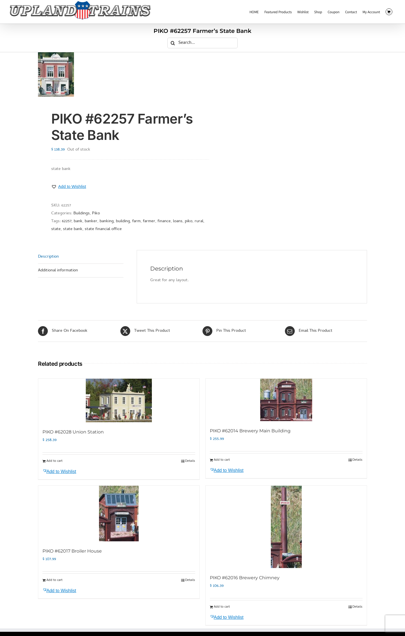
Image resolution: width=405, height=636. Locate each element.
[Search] (172, 43)
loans (178, 221)
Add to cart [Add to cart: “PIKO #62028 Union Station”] (54, 461)
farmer (149, 221)
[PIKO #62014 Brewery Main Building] (286, 400)
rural (199, 221)
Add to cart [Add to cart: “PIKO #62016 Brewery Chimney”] (222, 607)
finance (164, 221)
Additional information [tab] (58, 270)
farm (136, 221)
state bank (72, 229)
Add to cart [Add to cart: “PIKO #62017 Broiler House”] (54, 580)
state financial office (103, 229)
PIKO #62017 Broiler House (72, 551)
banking (107, 221)
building (123, 221)
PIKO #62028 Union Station (73, 432)
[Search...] (202, 43)
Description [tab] (48, 256)
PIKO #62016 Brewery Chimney (245, 577)
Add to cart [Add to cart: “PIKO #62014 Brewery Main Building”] (222, 460)
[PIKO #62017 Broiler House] (118, 513)
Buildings (81, 213)
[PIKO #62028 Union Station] (118, 400)
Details (190, 461)
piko (188, 221)
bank (78, 221)
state (56, 229)
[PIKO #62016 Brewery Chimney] (286, 527)
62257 (66, 221)
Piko (96, 213)
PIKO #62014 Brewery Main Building (250, 430)
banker (91, 221)
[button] (68, 186)
